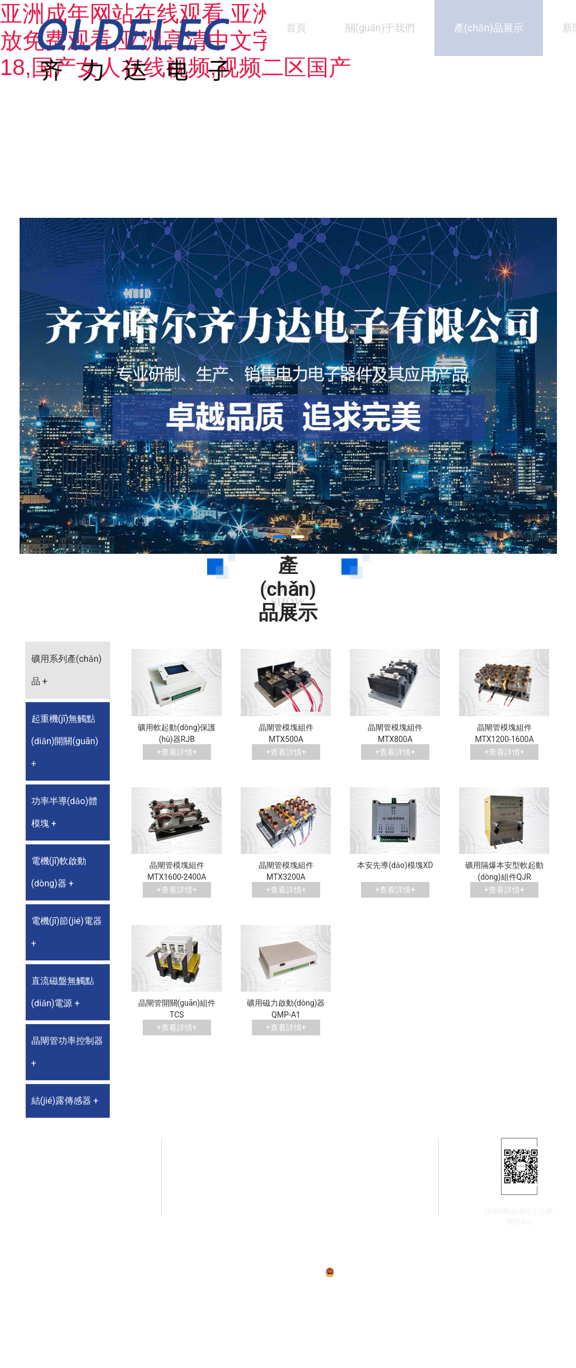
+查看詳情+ (177, 752)
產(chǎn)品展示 (488, 28)
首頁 (296, 28)
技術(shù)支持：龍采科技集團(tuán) (498, 1272)
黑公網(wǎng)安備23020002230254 (387, 1272)
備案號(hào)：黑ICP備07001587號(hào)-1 (259, 1272)
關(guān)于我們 (380, 28)
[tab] (68, 670)
